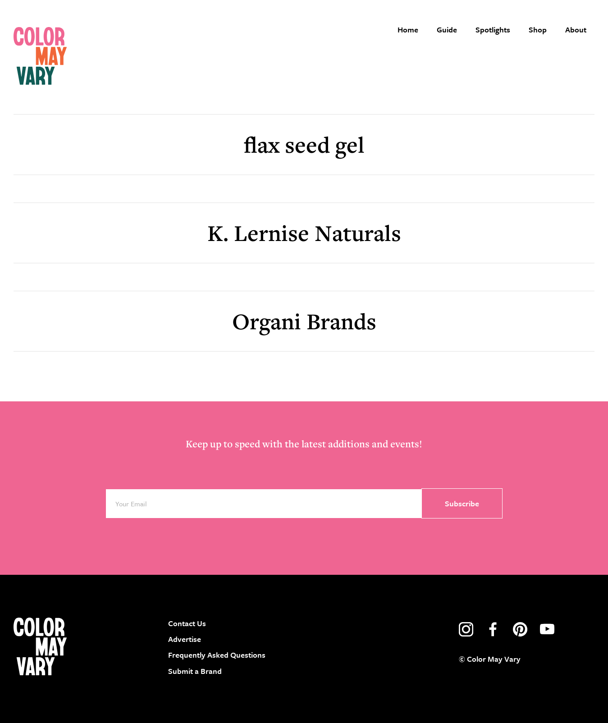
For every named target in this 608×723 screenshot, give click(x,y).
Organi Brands (304, 321)
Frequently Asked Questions (216, 654)
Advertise (184, 639)
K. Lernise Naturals (304, 232)
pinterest (520, 629)
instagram (466, 629)
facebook (493, 629)
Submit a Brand (195, 671)
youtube (547, 629)
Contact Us (187, 623)
